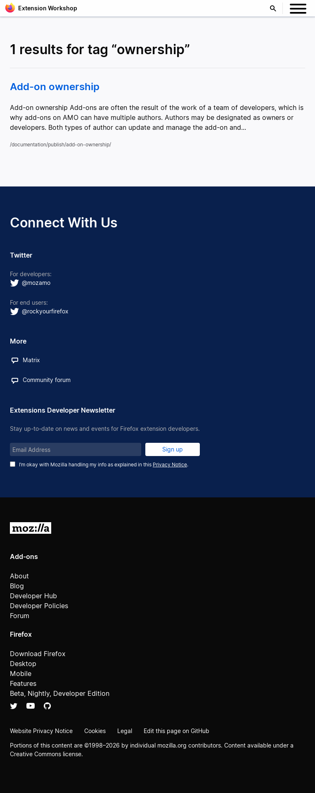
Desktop (23, 663)
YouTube (30, 706)
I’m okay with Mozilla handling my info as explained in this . (103, 464)
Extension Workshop (47, 8)
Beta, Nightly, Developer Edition (59, 693)
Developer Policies (39, 606)
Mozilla (30, 528)
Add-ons (24, 556)
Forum (19, 615)
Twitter (14, 706)
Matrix (31, 359)
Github (47, 706)
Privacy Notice (170, 464)
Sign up (172, 449)
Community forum (47, 379)
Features (23, 683)
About (19, 576)
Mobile (20, 673)
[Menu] (298, 10)
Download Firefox (38, 654)
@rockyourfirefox (45, 311)
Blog (17, 586)
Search (275, 8)
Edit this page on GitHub (176, 730)
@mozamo (36, 282)
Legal (124, 730)
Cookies (95, 730)
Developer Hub (33, 596)
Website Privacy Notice (41, 730)
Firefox (21, 634)
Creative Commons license (45, 753)
